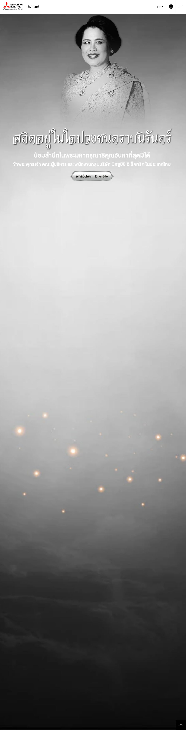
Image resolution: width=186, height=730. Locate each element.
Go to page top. (181, 725)
